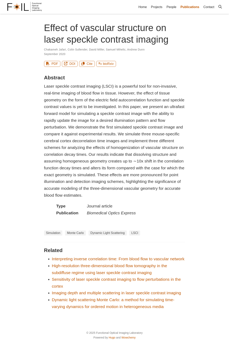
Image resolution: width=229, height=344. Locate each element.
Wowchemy (128, 337)
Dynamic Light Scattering (108, 233)
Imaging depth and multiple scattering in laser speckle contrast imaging (116, 293)
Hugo (112, 337)
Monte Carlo (75, 233)
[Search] (220, 7)
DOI (69, 64)
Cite (86, 64)
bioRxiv (106, 64)
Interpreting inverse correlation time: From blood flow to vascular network (118, 259)
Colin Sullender (77, 49)
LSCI (134, 233)
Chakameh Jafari (55, 49)
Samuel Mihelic (116, 49)
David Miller (96, 49)
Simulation (53, 233)
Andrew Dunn (136, 49)
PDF (52, 64)
